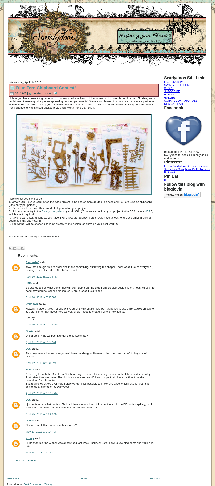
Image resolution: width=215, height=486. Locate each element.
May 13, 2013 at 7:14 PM (41, 431)
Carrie (30, 331)
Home (84, 478)
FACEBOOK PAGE (175, 81)
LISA (29, 283)
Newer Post (13, 478)
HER (147, 211)
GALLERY (170, 97)
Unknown (32, 304)
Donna (30, 420)
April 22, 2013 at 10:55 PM (42, 393)
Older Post (155, 478)
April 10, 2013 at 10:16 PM (42, 324)
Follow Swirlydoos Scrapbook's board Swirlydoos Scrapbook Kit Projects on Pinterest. (187, 169)
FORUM (169, 94)
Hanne (30, 369)
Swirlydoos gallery (53, 211)
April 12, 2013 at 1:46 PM (41, 363)
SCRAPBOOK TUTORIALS (180, 100)
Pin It (167, 180)
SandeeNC (32, 262)
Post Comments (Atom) (38, 484)
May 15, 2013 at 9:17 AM (41, 452)
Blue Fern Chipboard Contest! (46, 88)
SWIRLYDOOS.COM (177, 85)
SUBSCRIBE (172, 91)
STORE (169, 88)
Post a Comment (26, 460)
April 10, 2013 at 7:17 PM (41, 297)
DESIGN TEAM (173, 103)
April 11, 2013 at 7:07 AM (41, 342)
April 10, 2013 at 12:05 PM (42, 276)
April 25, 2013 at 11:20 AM (41, 414)
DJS (28, 348)
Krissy (30, 438)
